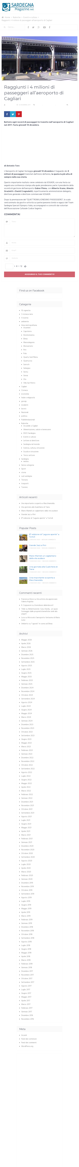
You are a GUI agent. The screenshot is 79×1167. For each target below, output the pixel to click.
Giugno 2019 (26, 905)
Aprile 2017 (25, 1000)
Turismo (24, 487)
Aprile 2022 (26, 787)
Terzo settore (29, 455)
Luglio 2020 (26, 864)
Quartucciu (27, 360)
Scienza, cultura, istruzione (34, 448)
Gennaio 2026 (26, 651)
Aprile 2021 (25, 831)
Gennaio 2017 (26, 1011)
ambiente (25, 321)
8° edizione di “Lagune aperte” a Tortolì (37, 518)
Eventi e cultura (49, 105)
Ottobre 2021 (26, 809)
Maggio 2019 (26, 908)
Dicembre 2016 (27, 1015)
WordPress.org (27, 1046)
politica (24, 416)
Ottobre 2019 (26, 890)
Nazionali (24, 412)
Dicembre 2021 (27, 801)
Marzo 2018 (26, 960)
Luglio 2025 (26, 669)
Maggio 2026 (26, 639)
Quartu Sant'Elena (30, 357)
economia (25, 394)
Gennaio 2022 (26, 798)
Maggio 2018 (26, 952)
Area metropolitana (29, 325)
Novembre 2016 (27, 1019)
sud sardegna (26, 476)
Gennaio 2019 (26, 923)
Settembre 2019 (27, 893)
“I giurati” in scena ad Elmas (42, 623)
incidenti (24, 405)
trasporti (60, 105)
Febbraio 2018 (26, 963)
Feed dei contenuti (29, 1039)
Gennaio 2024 (26, 720)
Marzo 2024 (26, 717)
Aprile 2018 (25, 956)
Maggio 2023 (26, 743)
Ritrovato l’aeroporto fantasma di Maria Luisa (40, 619)
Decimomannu (28, 335)
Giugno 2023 (26, 739)
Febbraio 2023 (27, 750)
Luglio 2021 (25, 820)
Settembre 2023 (27, 735)
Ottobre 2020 (27, 853)
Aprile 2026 (26, 643)
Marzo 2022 (26, 790)
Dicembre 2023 (27, 724)
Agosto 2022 (26, 772)
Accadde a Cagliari (30, 425)
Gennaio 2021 (26, 842)
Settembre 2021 (27, 813)
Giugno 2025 (26, 673)
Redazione (10, 105)
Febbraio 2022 (27, 794)
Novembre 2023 (27, 728)
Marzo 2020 (26, 871)
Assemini (26, 327)
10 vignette (26, 310)
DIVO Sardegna (29, 433)
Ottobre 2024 (27, 695)
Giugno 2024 (26, 709)
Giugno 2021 (26, 824)
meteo (26, 461)
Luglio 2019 (25, 901)
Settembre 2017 (27, 982)
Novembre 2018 (27, 930)
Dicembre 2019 (27, 882)
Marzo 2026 (26, 647)
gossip (24, 401)
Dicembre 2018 (27, 927)
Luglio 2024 (26, 706)
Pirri (24, 349)
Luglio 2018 (25, 945)
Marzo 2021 (26, 835)
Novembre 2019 (27, 886)
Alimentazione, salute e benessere (37, 429)
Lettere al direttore (31, 440)
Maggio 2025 (26, 676)
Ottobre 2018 (26, 934)
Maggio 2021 (26, 827)
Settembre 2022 (28, 768)
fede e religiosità (28, 397)
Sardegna (25, 459)
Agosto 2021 (26, 816)
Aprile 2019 (25, 912)
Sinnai (25, 375)
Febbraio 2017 (26, 1008)
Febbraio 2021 (26, 838)
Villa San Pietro (29, 383)
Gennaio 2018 (26, 967)
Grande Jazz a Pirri (28, 514)
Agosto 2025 (26, 665)
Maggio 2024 (26, 713)
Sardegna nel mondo (31, 444)
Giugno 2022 (26, 779)
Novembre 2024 (27, 691)
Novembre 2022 (27, 761)
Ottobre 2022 (27, 765)
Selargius (26, 368)
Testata (24, 479)
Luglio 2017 (25, 989)
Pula (25, 353)
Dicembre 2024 (27, 687)
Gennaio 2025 (26, 684)
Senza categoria (27, 465)
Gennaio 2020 (26, 879)
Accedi (24, 1035)
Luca (23, 617)
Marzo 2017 (26, 1004)
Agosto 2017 (26, 986)
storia (23, 472)
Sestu (25, 371)
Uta (24, 379)
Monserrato (28, 346)
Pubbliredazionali (28, 419)
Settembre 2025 (28, 662)
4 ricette (24, 317)
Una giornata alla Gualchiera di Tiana (35, 507)
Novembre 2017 (27, 974)
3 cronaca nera (27, 314)
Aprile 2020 (26, 868)
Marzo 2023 (26, 746)
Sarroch (26, 364)
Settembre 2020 (28, 857)
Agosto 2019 (26, 897)
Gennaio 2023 (26, 754)
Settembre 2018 (27, 938)
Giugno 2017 (26, 993)
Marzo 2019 (26, 916)
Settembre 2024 (28, 698)
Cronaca (24, 390)
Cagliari (39, 105)
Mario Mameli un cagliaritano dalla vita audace (39, 510)
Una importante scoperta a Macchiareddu (38, 503)
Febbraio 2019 (26, 919)
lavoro (23, 408)
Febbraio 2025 (27, 680)
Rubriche (24, 423)
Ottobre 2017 (26, 978)
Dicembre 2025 (27, 654)
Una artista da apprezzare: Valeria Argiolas (39, 600)
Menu (69, 3)
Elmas (25, 338)
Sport (23, 468)
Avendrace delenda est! (43, 605)
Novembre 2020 (27, 849)
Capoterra (27, 331)
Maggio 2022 (26, 783)
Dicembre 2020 (27, 846)
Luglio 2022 (26, 776)
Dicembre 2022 (27, 757)
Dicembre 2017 (27, 971)
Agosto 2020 (26, 860)
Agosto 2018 (26, 941)
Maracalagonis (29, 342)
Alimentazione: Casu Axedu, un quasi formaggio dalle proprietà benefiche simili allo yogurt (39, 611)
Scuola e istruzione (31, 451)
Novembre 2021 (27, 805)
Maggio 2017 (26, 997)
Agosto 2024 (26, 702)
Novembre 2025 (27, 658)
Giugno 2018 (26, 949)
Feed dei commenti (29, 1042)
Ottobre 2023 (27, 732)
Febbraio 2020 (27, 875)
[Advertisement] (39, 146)
